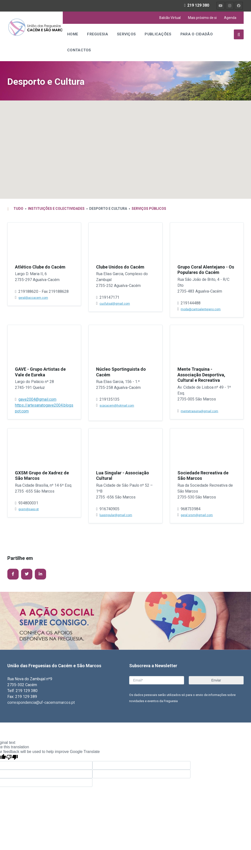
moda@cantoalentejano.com (201, 310)
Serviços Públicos (149, 209)
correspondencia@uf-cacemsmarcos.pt (41, 703)
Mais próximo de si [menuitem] (202, 18)
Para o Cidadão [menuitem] (196, 34)
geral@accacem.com (33, 298)
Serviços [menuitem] (126, 34)
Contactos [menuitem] (79, 50)
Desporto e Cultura (48, 81)
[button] (112, 139)
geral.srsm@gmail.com (197, 516)
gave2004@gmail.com (37, 400)
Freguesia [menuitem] (97, 34)
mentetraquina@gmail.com (199, 412)
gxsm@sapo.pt (28, 510)
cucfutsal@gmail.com (115, 304)
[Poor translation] (12, 758)
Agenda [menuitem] (230, 18)
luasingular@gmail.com (116, 516)
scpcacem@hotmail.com (117, 406)
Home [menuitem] (72, 34)
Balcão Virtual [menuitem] (170, 18)
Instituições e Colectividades (56, 209)
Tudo (18, 209)
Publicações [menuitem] (158, 34)
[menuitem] (220, 6)
